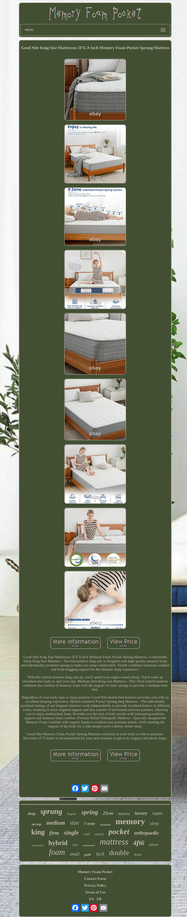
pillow (153, 845)
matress (124, 814)
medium (55, 823)
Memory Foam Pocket (95, 872)
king (38, 832)
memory (130, 821)
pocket (119, 831)
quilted (99, 834)
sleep (154, 823)
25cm (108, 813)
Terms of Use (95, 892)
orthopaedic (146, 833)
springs (36, 824)
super (157, 813)
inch (100, 853)
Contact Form (95, 879)
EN (91, 899)
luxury (141, 813)
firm (54, 833)
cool (87, 834)
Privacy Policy (95, 885)
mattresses (89, 845)
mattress (114, 842)
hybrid (57, 843)
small (74, 854)
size (74, 823)
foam (57, 852)
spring (89, 812)
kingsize (72, 814)
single (71, 832)
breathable (105, 824)
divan (137, 854)
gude (87, 854)
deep (32, 814)
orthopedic (38, 845)
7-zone (89, 823)
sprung (51, 811)
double (119, 852)
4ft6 (138, 843)
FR (99, 899)
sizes (75, 845)
